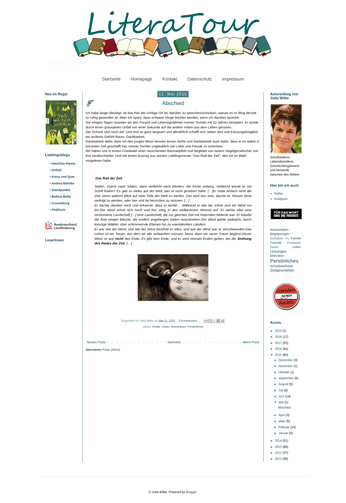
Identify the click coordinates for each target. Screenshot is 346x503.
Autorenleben (279, 229)
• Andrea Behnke (62, 183)
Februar (284, 427)
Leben (165, 326)
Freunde (276, 242)
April (282, 415)
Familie (296, 238)
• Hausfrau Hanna (62, 163)
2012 (279, 452)
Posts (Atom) (111, 349)
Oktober (284, 372)
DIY (287, 238)
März (282, 421)
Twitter (278, 193)
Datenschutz (199, 79)
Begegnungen (279, 234)
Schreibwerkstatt (281, 266)
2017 (279, 343)
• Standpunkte (60, 190)
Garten (274, 247)
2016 (279, 349)
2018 (279, 336)
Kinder (156, 326)
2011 (279, 458)
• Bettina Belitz (60, 196)
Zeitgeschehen (282, 270)
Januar (283, 433)
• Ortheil (56, 170)
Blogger (191, 492)
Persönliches (195, 326)
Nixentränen (178, 326)
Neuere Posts (96, 342)
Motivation (277, 255)
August (283, 384)
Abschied (173, 103)
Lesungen (278, 251)
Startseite (111, 79)
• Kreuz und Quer (62, 176)
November (285, 366)
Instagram (281, 199)
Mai (281, 402)
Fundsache (294, 242)
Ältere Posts (251, 342)
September (286, 378)
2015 (279, 355)
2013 (279, 447)
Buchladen (276, 238)
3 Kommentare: (188, 320)
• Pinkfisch (57, 210)
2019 (279, 330)
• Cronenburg (59, 203)
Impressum (233, 79)
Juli (281, 390)
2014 (279, 440)
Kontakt (169, 79)
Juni (281, 396)
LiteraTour (62, 63)
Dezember (285, 360)
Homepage (141, 79)
